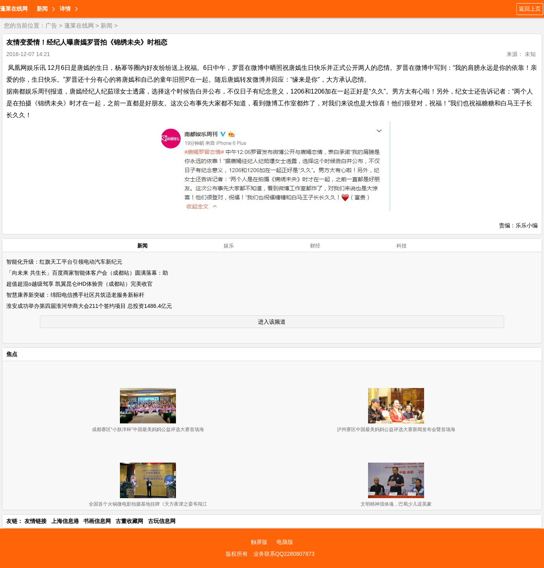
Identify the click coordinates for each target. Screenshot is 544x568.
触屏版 (259, 542)
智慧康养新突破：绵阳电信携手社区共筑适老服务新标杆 (75, 295)
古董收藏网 (129, 521)
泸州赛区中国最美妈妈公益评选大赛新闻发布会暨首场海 (396, 429)
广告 (51, 25)
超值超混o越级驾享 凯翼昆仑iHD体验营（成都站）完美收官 (79, 284)
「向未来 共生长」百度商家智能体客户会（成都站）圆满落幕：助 (87, 273)
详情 (65, 9)
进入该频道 (272, 322)
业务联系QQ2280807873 (284, 554)
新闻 (42, 9)
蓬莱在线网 (14, 9)
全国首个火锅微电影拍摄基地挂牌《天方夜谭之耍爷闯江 (148, 504)
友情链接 (35, 521)
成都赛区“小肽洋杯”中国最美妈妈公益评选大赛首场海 (148, 429)
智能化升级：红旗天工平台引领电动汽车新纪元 (64, 262)
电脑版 (285, 542)
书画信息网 (97, 521)
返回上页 (530, 9)
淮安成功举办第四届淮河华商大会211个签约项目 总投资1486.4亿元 (89, 306)
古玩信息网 (162, 521)
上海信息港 (65, 521)
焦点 (11, 354)
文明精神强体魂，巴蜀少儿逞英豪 (396, 504)
